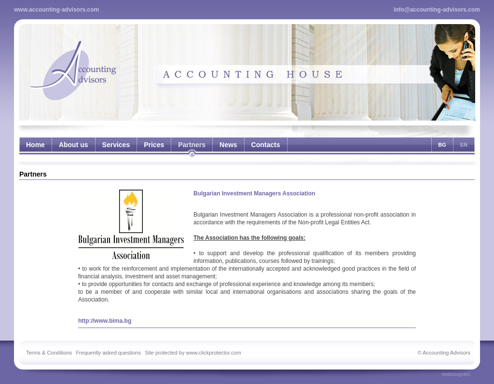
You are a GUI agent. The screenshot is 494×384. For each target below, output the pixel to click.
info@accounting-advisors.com (437, 9)
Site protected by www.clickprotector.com (193, 353)
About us (73, 145)
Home (35, 145)
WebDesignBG (456, 374)
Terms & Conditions (49, 353)
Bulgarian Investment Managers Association (254, 193)
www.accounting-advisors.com (56, 9)
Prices (154, 145)
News (228, 145)
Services (116, 145)
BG (442, 145)
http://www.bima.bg (104, 320)
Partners (192, 145)
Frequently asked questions (108, 353)
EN (463, 145)
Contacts (265, 145)
